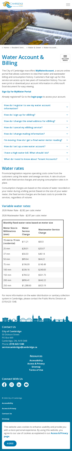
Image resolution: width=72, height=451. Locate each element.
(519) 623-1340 (16, 344)
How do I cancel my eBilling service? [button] (23, 127)
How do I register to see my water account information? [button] (27, 107)
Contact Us (7, 413)
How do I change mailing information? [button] (24, 133)
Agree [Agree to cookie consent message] (10, 443)
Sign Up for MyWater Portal (16, 91)
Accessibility (36, 360)
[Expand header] (68, 4)
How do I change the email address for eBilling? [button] (29, 121)
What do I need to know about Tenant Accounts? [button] (30, 159)
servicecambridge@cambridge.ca (19, 347)
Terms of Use (36, 369)
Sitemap (36, 366)
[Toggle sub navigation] (65, 58)
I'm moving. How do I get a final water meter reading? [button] (33, 140)
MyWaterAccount (45, 70)
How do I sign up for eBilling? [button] (19, 114)
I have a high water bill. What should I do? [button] (26, 152)
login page (36, 96)
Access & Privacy (36, 363)
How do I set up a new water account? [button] (24, 146)
